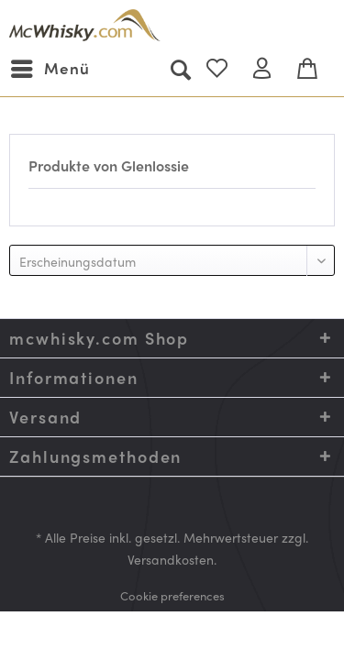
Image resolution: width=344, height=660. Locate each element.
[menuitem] (49, 68)
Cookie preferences (172, 595)
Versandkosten (171, 559)
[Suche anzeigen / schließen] (179, 68)
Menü (50, 66)
